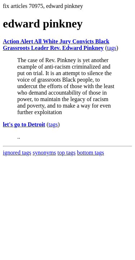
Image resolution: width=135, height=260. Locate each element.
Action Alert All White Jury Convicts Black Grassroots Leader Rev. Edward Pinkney (56, 44)
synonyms (44, 153)
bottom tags (90, 153)
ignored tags (17, 153)
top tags (67, 153)
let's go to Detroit (24, 124)
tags (111, 48)
